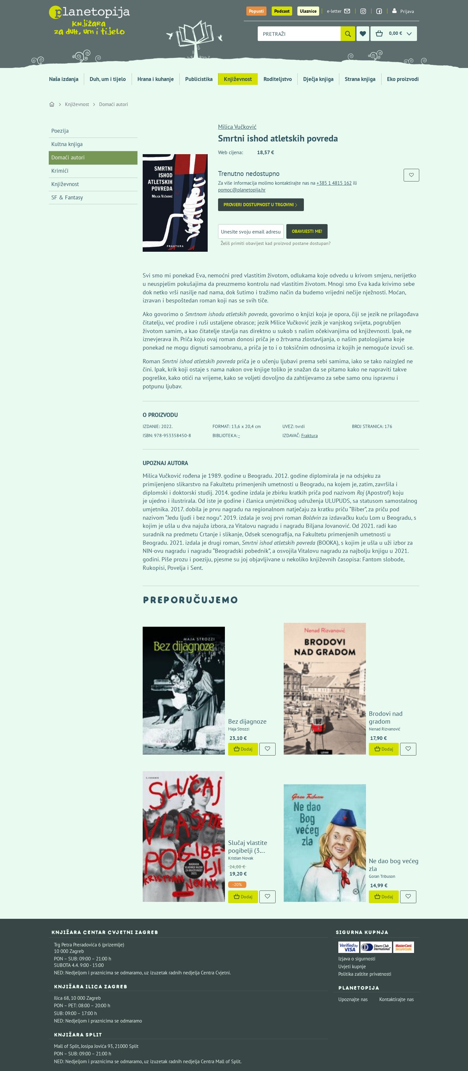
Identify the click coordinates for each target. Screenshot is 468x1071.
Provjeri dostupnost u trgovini (261, 205)
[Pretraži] (348, 33)
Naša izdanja (63, 79)
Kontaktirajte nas (396, 880)
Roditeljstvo (278, 79)
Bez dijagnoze (212, 661)
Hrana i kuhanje (155, 79)
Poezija (60, 130)
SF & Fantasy (67, 197)
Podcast (282, 11)
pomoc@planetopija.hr (242, 190)
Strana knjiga (360, 79)
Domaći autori (113, 104)
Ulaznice (308, 11)
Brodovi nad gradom (362, 661)
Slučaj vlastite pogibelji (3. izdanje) (229, 727)
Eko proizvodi (403, 79)
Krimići (60, 170)
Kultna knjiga (67, 144)
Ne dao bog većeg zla (364, 749)
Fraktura (309, 435)
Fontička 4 (64, 967)
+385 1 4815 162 (334, 183)
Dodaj (208, 689)
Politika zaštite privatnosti (364, 854)
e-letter (338, 11)
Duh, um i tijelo (108, 79)
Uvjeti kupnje (352, 847)
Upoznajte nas (353, 880)
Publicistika (199, 79)
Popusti (256, 11)
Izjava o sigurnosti (356, 839)
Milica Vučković (237, 126)
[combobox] (299, 33)
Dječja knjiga (318, 79)
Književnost (238, 79)
